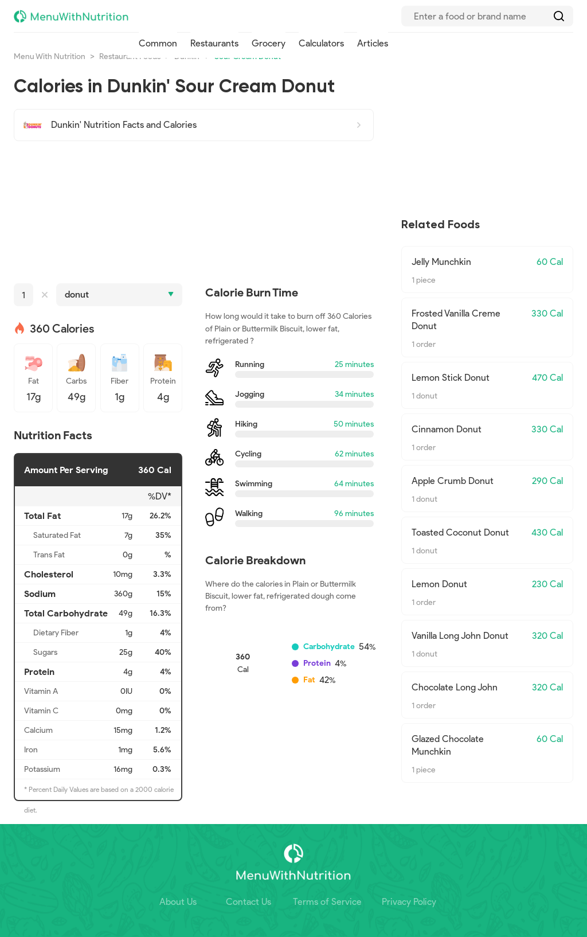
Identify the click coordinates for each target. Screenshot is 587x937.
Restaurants (214, 43)
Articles (372, 43)
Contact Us (248, 901)
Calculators (321, 43)
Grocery (268, 43)
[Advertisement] (194, 212)
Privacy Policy (409, 901)
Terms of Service (327, 901)
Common (158, 43)
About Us (178, 901)
